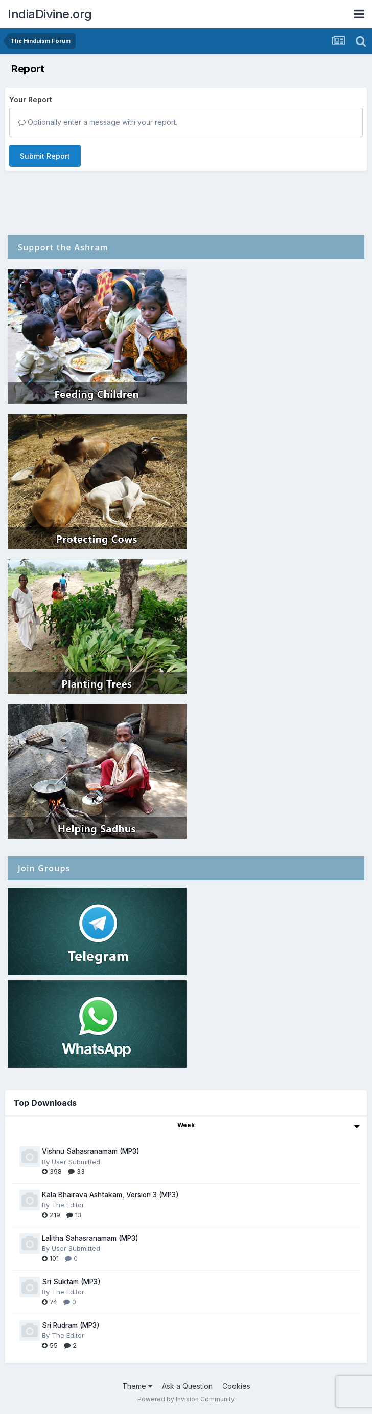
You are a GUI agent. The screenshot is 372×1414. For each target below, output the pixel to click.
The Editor (68, 1205)
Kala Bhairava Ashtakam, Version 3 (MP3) (110, 1195)
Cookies (236, 1386)
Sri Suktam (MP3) (71, 1282)
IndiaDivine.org (50, 14)
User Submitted (76, 1162)
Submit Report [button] (45, 156)
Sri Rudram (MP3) (71, 1325)
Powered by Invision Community (186, 1399)
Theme (137, 1386)
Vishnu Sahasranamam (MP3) (91, 1151)
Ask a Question (187, 1386)
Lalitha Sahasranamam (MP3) (90, 1238)
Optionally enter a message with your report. (97, 122)
